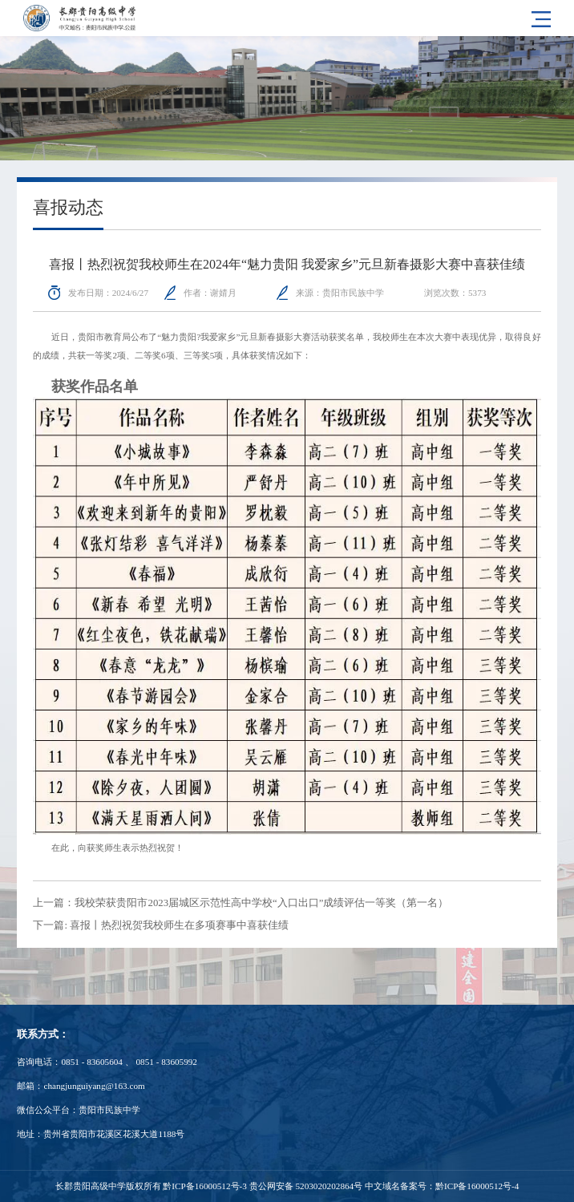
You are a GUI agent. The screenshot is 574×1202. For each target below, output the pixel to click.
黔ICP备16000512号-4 (477, 1186)
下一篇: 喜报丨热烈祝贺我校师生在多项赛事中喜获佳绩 (161, 925)
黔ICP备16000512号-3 (204, 1186)
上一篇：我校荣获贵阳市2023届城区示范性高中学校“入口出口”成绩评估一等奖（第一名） (240, 903)
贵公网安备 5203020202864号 (306, 1186)
